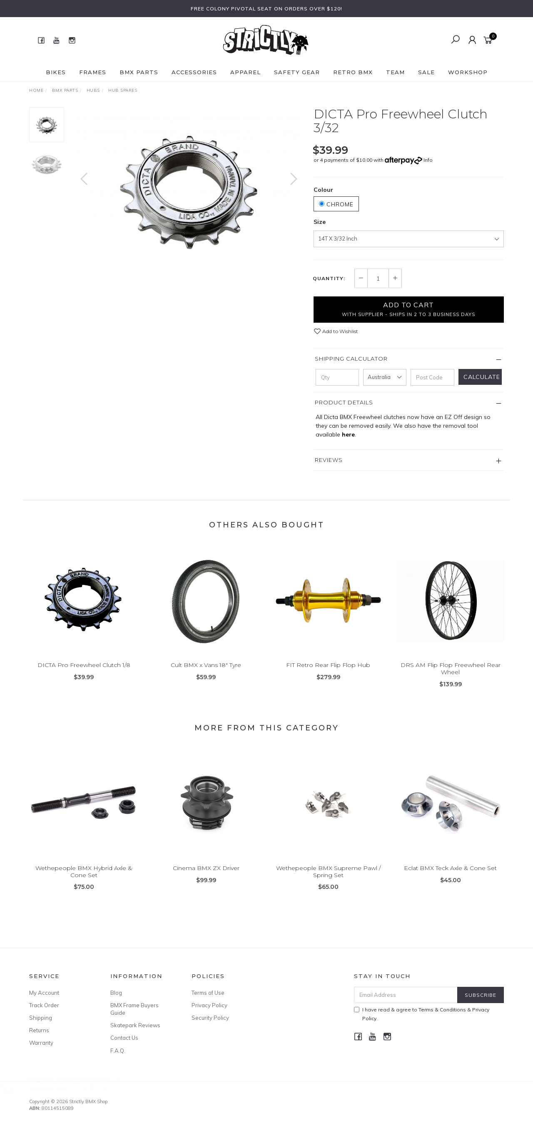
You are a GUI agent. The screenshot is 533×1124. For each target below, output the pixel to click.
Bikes (56, 72)
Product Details (344, 402)
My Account (44, 992)
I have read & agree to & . (421, 1013)
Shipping (40, 1017)
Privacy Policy (209, 1005)
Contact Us (124, 1037)
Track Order (44, 1005)
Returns (39, 1030)
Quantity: (329, 278)
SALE (426, 72)
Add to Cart (408, 309)
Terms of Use (208, 992)
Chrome (336, 204)
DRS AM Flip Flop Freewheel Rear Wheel (451, 677)
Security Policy (210, 1017)
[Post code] (432, 377)
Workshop (468, 72)
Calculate (481, 377)
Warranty (41, 1042)
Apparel (245, 72)
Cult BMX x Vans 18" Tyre (206, 673)
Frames (92, 72)
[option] (189, 187)
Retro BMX (353, 72)
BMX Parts (139, 72)
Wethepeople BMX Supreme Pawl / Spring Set (328, 880)
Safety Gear (297, 72)
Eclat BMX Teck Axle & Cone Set (450, 876)
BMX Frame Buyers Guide (134, 1009)
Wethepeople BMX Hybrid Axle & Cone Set (83, 880)
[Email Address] (406, 995)
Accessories (194, 72)
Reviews (329, 460)
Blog (116, 992)
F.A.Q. (117, 1050)
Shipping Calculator (351, 358)
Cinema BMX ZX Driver (206, 876)
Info (428, 160)
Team (395, 72)
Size (320, 222)
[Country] (384, 377)
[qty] (337, 377)
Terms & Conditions (442, 1009)
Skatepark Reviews (135, 1025)
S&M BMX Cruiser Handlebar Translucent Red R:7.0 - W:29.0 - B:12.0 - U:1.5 (79, 1088)
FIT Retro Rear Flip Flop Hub (328, 673)
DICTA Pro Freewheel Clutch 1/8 (83, 673)
